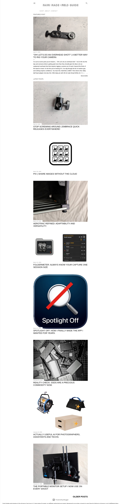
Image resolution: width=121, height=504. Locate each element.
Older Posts (80, 496)
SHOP (41, 11)
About (46, 11)
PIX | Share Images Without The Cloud (55, 174)
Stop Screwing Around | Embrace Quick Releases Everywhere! (56, 127)
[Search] (86, 3)
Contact (53, 11)
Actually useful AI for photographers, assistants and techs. (56, 435)
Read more (84, 76)
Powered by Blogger (61, 499)
